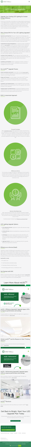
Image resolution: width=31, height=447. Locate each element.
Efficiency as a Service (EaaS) (22, 219)
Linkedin (11, 433)
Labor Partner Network (5, 433)
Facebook (15, 433)
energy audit (25, 72)
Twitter (19, 433)
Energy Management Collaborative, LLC (6, 1)
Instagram (24, 433)
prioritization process (8, 130)
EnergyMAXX (7, 45)
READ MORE (6, 345)
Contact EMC (27, 274)
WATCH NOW (12, 315)
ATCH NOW (14, 377)
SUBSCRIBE (8, 429)
